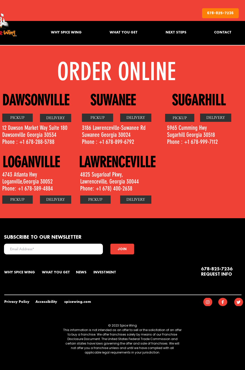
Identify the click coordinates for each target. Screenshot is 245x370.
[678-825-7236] (220, 13)
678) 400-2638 (117, 188)
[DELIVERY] (55, 118)
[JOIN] (122, 249)
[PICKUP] (17, 118)
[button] (55, 199)
